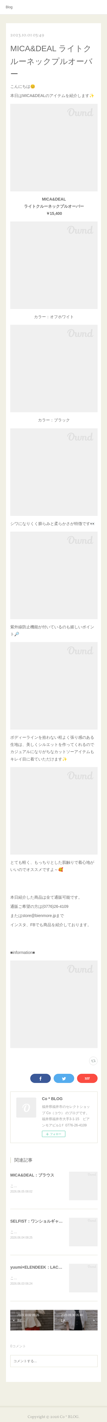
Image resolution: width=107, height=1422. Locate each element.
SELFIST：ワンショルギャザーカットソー (48, 1221)
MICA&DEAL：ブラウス (32, 1175)
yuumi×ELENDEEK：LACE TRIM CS (44, 1267)
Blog (9, 7)
